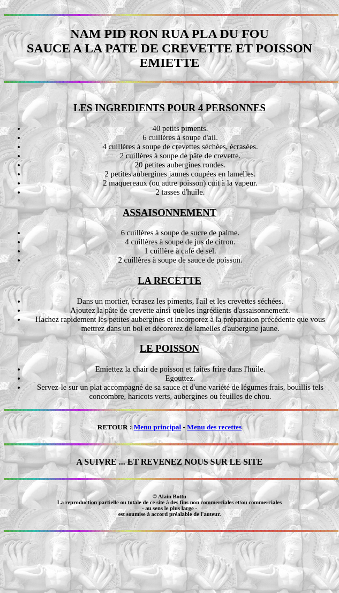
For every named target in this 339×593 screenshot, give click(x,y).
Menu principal (158, 427)
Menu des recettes (214, 427)
